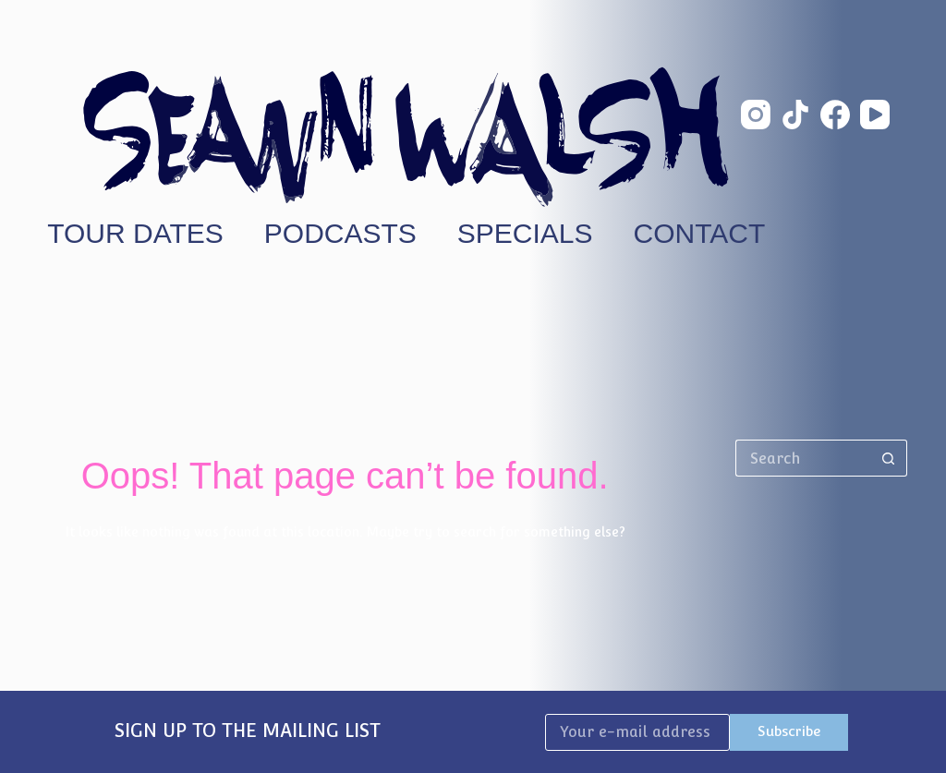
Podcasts (340, 234)
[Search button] (888, 458)
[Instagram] (755, 114)
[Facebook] (835, 114)
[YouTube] (875, 114)
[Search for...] (802, 458)
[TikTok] (795, 114)
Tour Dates (135, 234)
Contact (700, 234)
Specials (525, 234)
